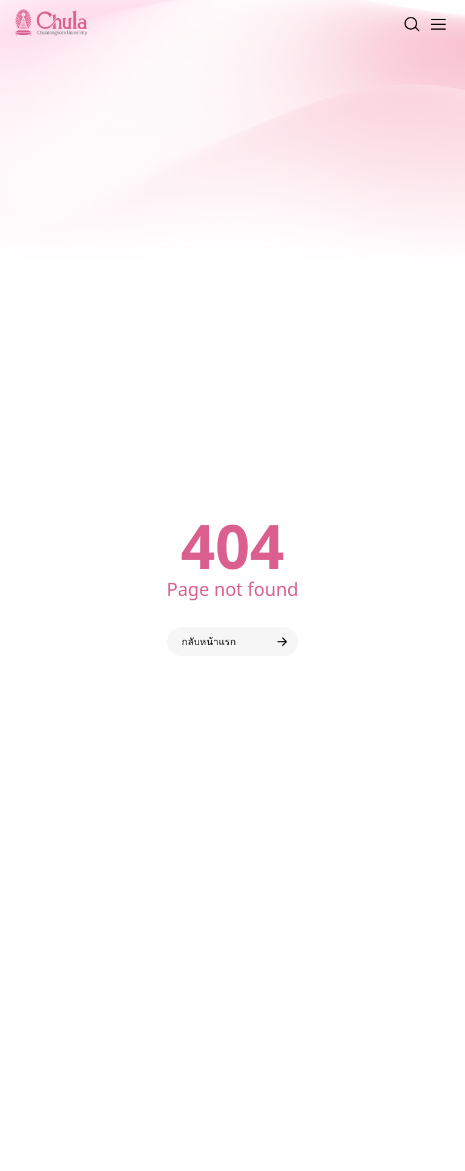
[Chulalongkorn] (51, 22)
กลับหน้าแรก (237, 641)
